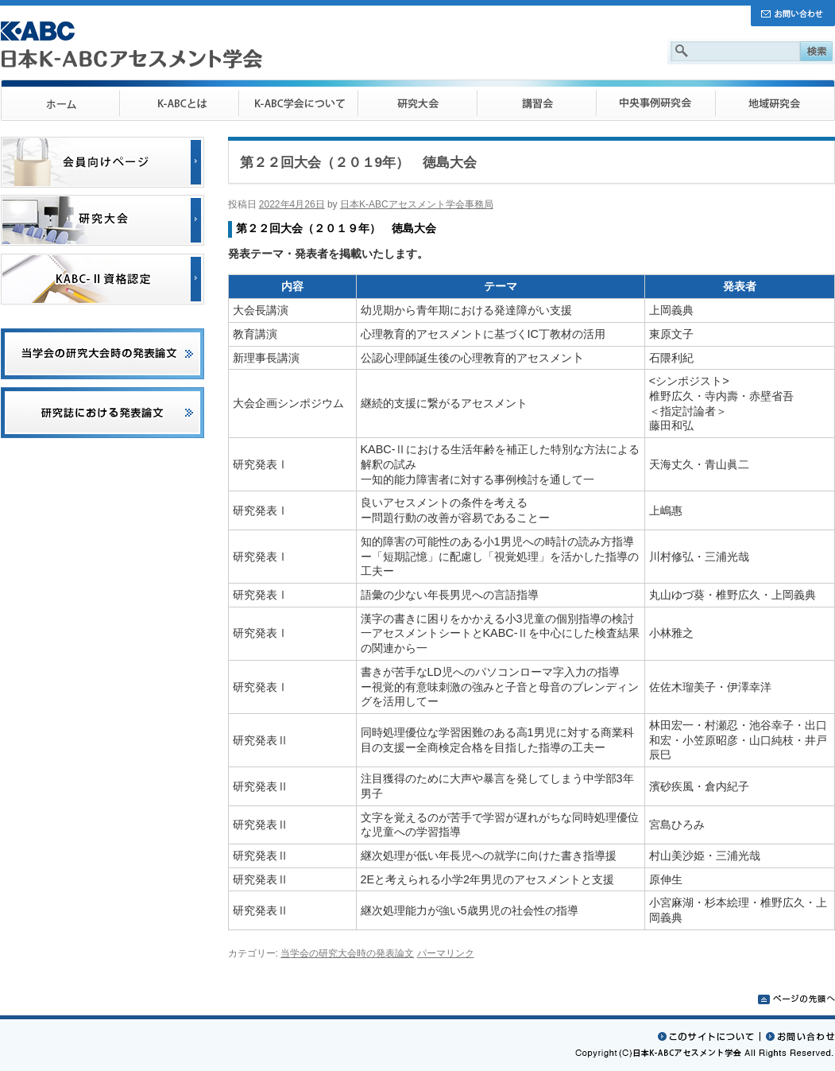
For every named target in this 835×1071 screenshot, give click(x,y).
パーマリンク (445, 953)
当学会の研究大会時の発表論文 (347, 953)
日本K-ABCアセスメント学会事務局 (416, 204)
